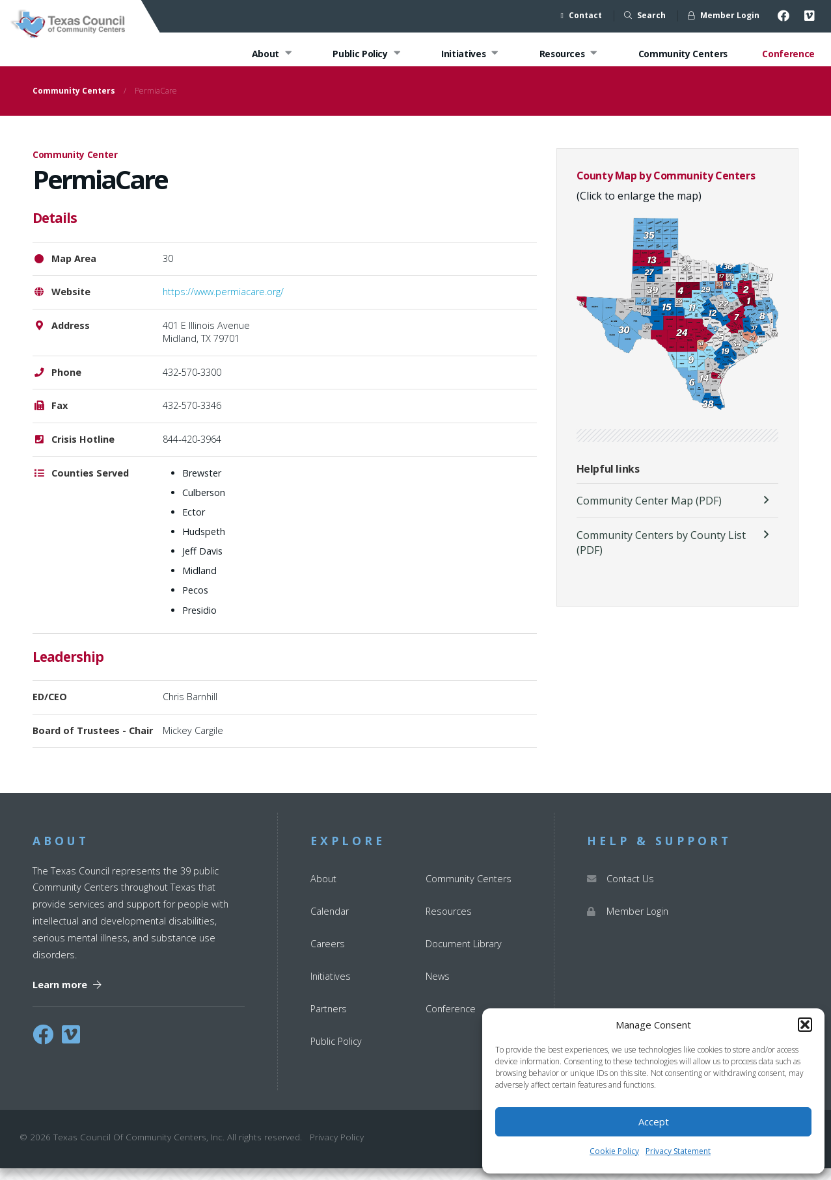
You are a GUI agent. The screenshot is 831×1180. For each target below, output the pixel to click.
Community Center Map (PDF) (649, 512)
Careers (327, 955)
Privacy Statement (678, 1151)
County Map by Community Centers (666, 187)
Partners (328, 1020)
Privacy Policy (337, 1148)
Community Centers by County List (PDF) (661, 554)
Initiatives (467, 54)
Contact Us (620, 890)
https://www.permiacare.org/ (223, 303)
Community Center (75, 166)
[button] (804, 1024)
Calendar (329, 922)
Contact (581, 15)
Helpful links (608, 480)
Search (645, 15)
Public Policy (363, 54)
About (268, 54)
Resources (567, 54)
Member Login (723, 15)
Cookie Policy (614, 1151)
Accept (653, 1121)
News (438, 988)
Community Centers (681, 54)
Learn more (67, 996)
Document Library (464, 955)
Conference (788, 54)
